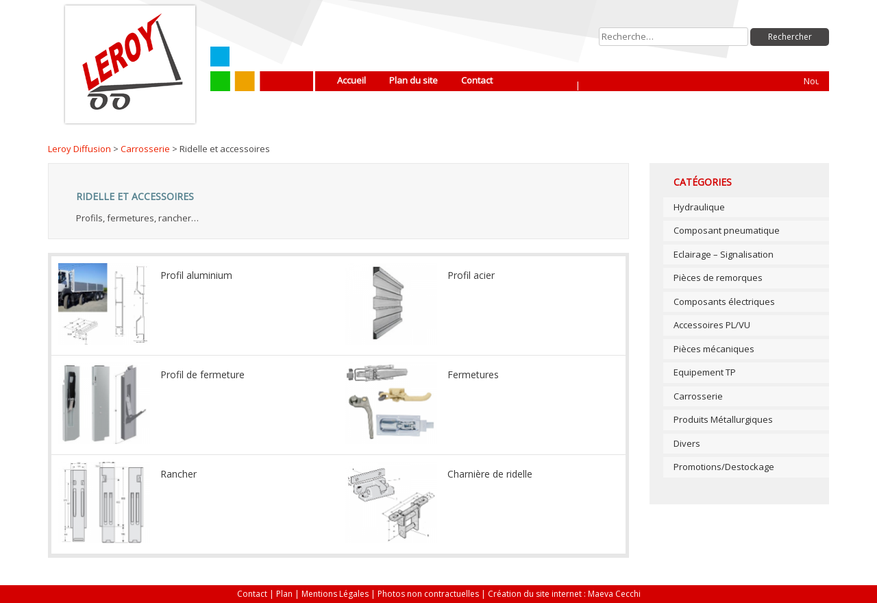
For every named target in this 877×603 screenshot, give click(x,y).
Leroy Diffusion (79, 149)
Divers (687, 443)
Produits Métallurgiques (723, 419)
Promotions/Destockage (724, 466)
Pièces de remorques (718, 277)
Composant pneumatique (727, 230)
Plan (284, 594)
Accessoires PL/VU (712, 325)
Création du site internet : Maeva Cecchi (564, 594)
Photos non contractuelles (428, 594)
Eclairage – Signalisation (724, 254)
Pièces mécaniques (714, 349)
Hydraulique (699, 207)
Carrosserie (145, 149)
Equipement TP (705, 372)
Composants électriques (724, 301)
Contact (477, 80)
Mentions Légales (335, 594)
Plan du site (413, 80)
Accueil (351, 80)
